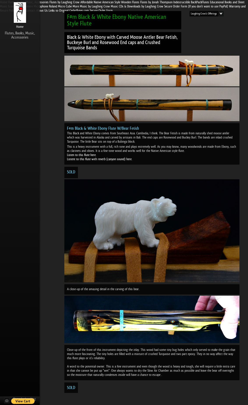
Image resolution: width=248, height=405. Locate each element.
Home (19, 26)
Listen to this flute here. (81, 155)
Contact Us (6, 400)
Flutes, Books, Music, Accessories (20, 35)
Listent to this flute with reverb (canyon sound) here (99, 159)
